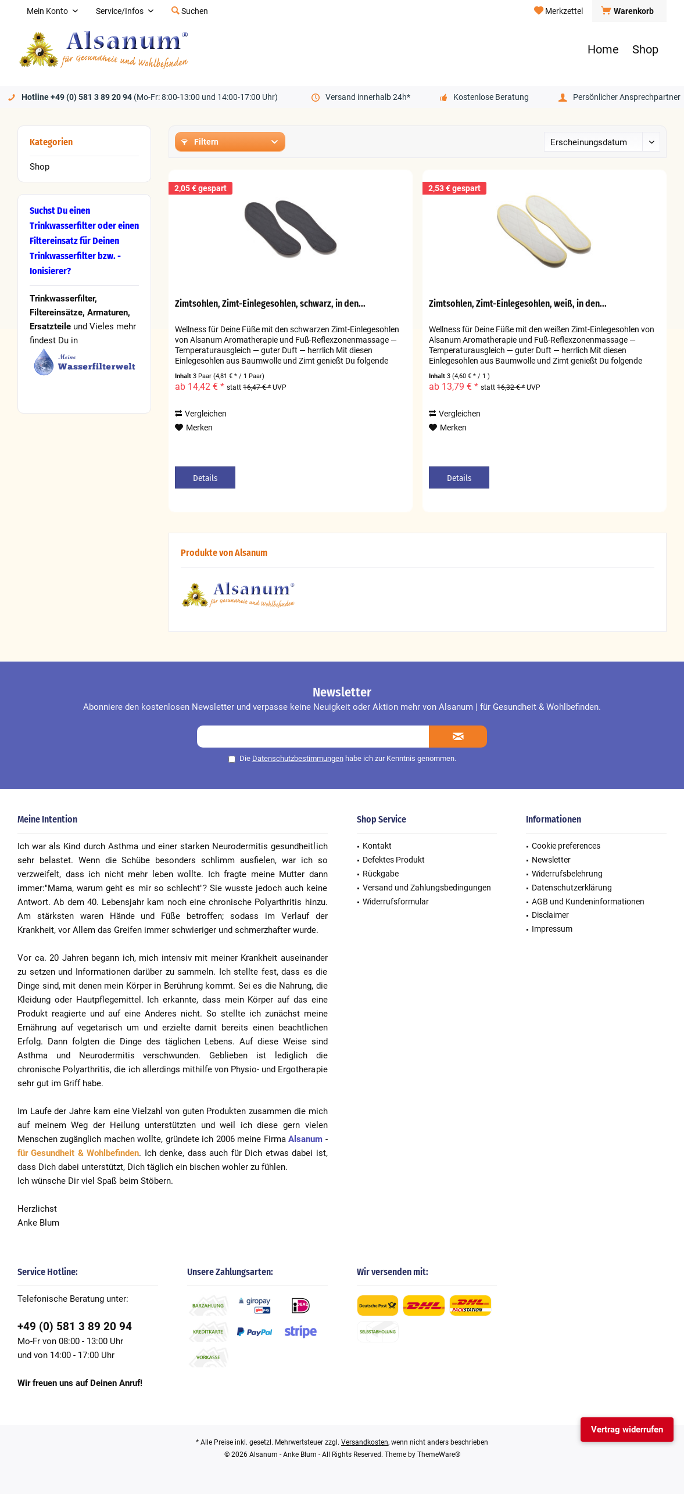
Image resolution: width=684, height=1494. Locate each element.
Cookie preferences (566, 845)
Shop (39, 166)
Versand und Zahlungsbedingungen (427, 887)
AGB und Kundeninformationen (588, 901)
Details (205, 478)
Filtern (200, 141)
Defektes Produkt (394, 859)
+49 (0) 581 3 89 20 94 (74, 1326)
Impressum (552, 928)
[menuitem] (629, 11)
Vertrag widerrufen (627, 1429)
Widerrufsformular (396, 901)
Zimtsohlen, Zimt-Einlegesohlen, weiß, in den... (518, 303)
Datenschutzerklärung (572, 887)
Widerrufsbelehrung (567, 873)
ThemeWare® (438, 1454)
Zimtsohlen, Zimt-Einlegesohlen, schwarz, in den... (270, 303)
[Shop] (645, 50)
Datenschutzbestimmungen (297, 758)
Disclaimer (550, 915)
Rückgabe (381, 873)
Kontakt (377, 845)
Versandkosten (364, 1442)
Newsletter (551, 859)
